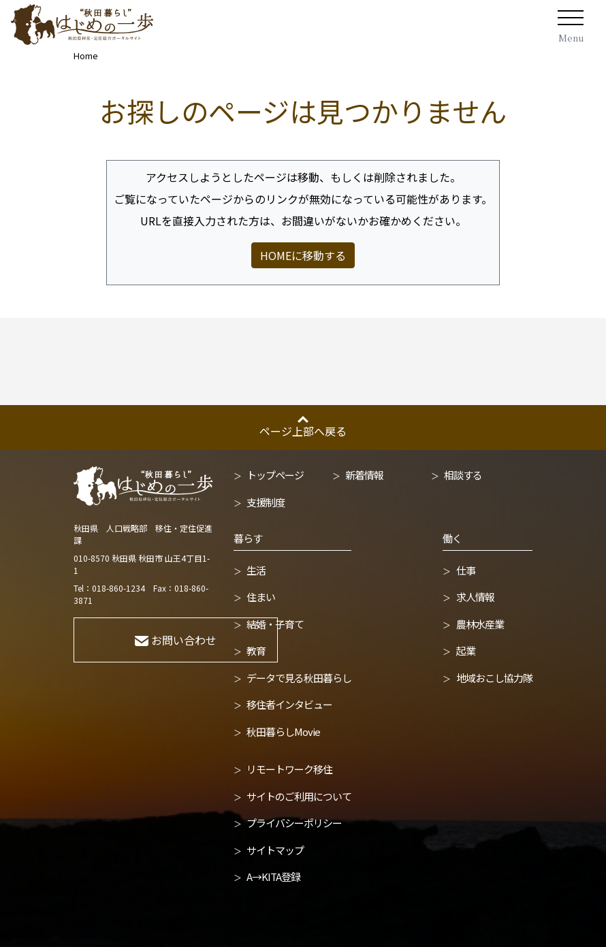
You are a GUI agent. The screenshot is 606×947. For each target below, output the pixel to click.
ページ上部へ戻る (303, 431)
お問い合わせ (176, 640)
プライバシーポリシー (294, 823)
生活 (256, 570)
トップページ (275, 475)
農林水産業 (480, 624)
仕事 (465, 570)
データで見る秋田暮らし (298, 678)
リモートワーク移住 (289, 769)
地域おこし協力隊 (494, 678)
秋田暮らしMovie (283, 731)
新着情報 (364, 475)
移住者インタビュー (289, 704)
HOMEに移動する (303, 255)
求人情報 (475, 597)
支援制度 (265, 502)
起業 (465, 650)
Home (86, 55)
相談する (463, 475)
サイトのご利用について (298, 796)
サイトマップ (275, 850)
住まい (260, 597)
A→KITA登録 (273, 876)
